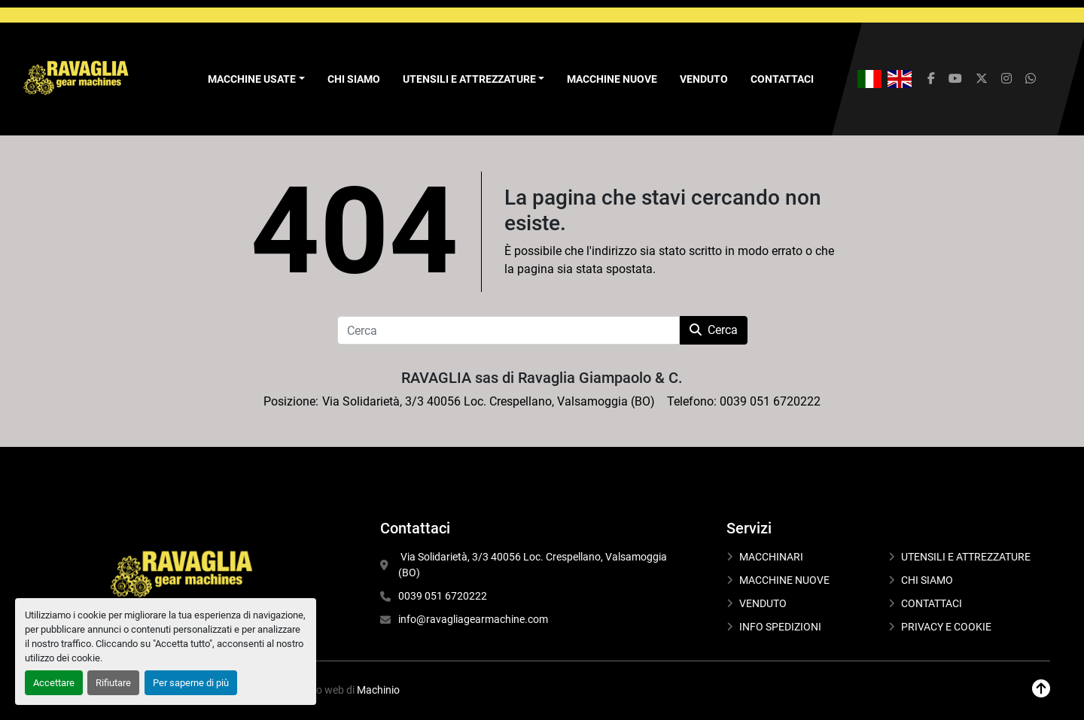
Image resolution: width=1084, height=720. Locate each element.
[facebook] (931, 79)
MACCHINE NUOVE (612, 79)
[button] (256, 79)
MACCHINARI (771, 557)
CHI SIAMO (353, 79)
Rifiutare (113, 682)
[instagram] (1006, 79)
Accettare (54, 682)
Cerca (714, 330)
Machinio (378, 690)
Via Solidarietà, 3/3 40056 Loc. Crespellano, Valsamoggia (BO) (533, 565)
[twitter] (981, 79)
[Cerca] (508, 330)
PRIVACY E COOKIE (946, 627)
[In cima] (1041, 688)
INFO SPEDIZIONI (780, 627)
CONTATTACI (782, 79)
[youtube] (955, 79)
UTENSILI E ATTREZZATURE (469, 79)
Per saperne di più (191, 682)
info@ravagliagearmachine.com (473, 619)
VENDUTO (704, 79)
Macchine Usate (252, 79)
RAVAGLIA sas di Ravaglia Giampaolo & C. (542, 378)
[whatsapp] (1031, 79)
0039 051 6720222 (442, 596)
